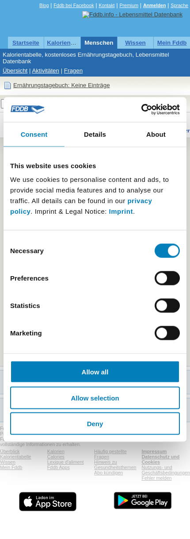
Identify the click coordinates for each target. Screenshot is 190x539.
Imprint (121, 211)
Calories (56, 456)
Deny (95, 423)
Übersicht (15, 70)
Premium (128, 5)
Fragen (73, 70)
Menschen (98, 42)
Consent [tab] (34, 134)
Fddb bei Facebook (73, 5)
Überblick (9, 451)
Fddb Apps (58, 467)
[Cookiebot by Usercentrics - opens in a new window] (141, 110)
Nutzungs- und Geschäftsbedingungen (165, 470)
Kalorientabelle (68, 42)
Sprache (179, 5)
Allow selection (95, 397)
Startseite (25, 42)
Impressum (154, 451)
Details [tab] (95, 134)
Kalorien (56, 451)
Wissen (135, 42)
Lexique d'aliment (65, 462)
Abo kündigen (108, 472)
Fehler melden (156, 478)
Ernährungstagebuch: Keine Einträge (61, 85)
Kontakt (106, 5)
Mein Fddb (172, 42)
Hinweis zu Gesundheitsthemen (115, 464)
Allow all (95, 372)
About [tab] (156, 134)
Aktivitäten (45, 70)
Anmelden (154, 5)
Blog (44, 5)
